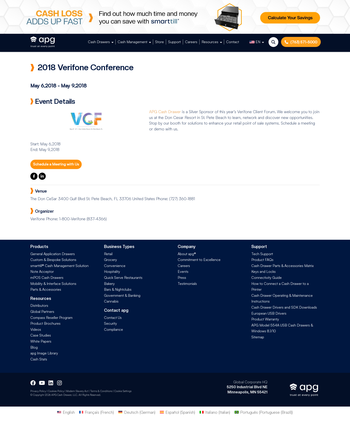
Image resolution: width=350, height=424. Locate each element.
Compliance (113, 329)
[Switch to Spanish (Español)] (177, 412)
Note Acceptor (42, 271)
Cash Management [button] (132, 42)
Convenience (114, 265)
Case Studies (40, 335)
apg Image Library (44, 353)
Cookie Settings (122, 391)
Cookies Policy (56, 391)
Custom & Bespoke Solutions (53, 259)
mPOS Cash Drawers (46, 277)
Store (159, 42)
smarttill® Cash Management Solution (59, 265)
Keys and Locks (263, 271)
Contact (232, 42)
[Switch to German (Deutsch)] (136, 412)
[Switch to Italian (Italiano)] (214, 412)
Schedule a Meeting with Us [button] (56, 164)
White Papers (40, 341)
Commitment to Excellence (199, 259)
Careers (191, 42)
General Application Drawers (52, 254)
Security (110, 323)
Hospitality (112, 271)
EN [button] (254, 42)
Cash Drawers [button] (99, 42)
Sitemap (257, 337)
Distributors (39, 305)
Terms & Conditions (101, 391)
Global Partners (42, 311)
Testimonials (187, 283)
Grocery (110, 259)
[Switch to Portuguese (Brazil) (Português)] (263, 412)
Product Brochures (45, 323)
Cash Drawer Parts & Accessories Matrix (282, 265)
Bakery (109, 283)
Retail (108, 254)
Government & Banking (122, 295)
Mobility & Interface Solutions (53, 283)
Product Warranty (265, 319)
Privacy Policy (38, 391)
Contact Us (113, 317)
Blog (34, 347)
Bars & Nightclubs (117, 289)
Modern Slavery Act (77, 391)
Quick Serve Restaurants (123, 277)
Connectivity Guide (266, 277)
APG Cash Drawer (165, 111)
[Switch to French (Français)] (96, 412)
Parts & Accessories (45, 289)
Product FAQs (262, 259)
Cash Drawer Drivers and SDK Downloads (284, 307)
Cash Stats (38, 359)
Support (174, 42)
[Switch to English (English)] (66, 412)
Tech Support (262, 254)
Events (183, 271)
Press (182, 277)
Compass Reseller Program (51, 317)
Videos (35, 329)
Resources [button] (210, 42)
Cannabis (111, 301)
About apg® (187, 254)
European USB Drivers (268, 313)
